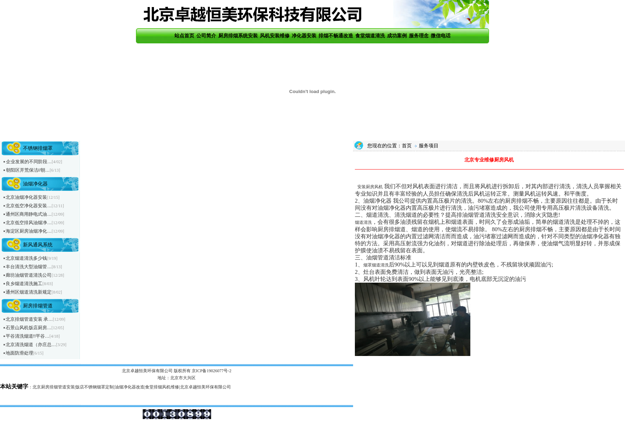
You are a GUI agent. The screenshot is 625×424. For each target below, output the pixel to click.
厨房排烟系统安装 (238, 35)
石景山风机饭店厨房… (29, 327)
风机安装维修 (275, 35)
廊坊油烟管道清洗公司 (29, 275)
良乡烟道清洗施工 (24, 283)
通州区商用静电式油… (29, 214)
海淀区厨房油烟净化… (29, 231)
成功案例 (397, 35)
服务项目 (428, 145)
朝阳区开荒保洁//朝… (28, 170)
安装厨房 (365, 186)
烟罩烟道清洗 (376, 265)
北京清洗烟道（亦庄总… (31, 344)
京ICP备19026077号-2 (212, 370)
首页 (407, 145)
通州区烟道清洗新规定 (29, 292)
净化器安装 (304, 35)
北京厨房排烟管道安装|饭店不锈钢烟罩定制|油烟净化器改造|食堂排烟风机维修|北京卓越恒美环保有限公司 (131, 387)
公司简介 (206, 35)
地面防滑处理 (19, 353)
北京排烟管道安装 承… (29, 319)
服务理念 (419, 35)
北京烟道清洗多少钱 (26, 258)
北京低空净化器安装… (29, 205)
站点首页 (184, 35)
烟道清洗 (363, 222)
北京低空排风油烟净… (29, 222)
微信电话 (441, 35)
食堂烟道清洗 (370, 35)
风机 (378, 186)
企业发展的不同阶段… (29, 161)
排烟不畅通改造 (336, 35)
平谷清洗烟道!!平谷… (27, 336)
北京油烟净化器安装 (26, 197)
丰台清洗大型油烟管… (29, 266)
